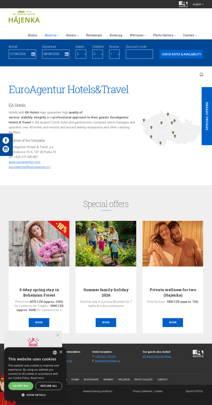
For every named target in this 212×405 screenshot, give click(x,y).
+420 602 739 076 (105, 356)
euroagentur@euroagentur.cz (29, 167)
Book (39, 322)
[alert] (35, 374)
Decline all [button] (49, 386)
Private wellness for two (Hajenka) (173, 292)
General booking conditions (97, 391)
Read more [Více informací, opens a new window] (37, 378)
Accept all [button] (21, 386)
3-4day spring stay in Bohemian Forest (39, 292)
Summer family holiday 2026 (106, 292)
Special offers (207, 116)
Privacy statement (142, 391)
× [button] (60, 352)
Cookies (158, 391)
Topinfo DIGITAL (194, 391)
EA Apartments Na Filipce (157, 356)
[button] (35, 395)
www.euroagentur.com (24, 162)
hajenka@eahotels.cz (107, 360)
